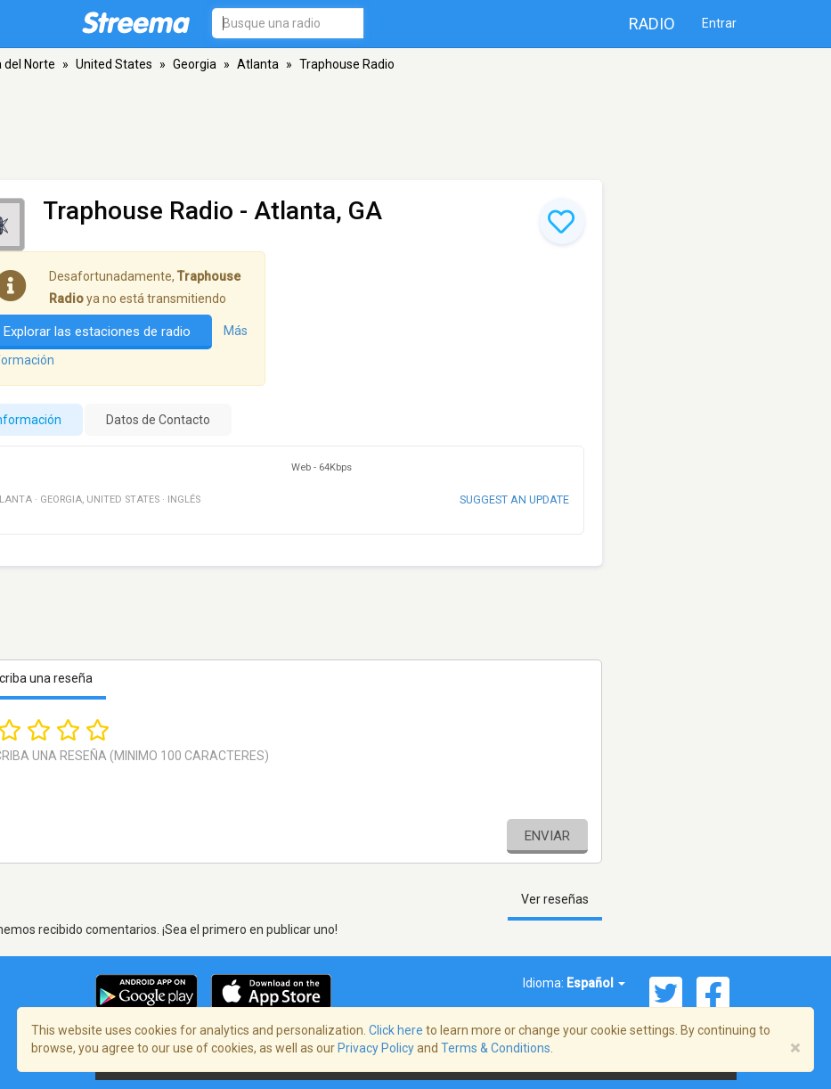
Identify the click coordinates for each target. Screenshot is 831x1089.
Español (595, 983)
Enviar (547, 836)
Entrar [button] (719, 23)
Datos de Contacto (158, 420)
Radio (652, 23)
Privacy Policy (376, 1048)
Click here (396, 1030)
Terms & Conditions (495, 1048)
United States (114, 64)
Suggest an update (514, 499)
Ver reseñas (555, 899)
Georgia (194, 64)
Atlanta (258, 64)
